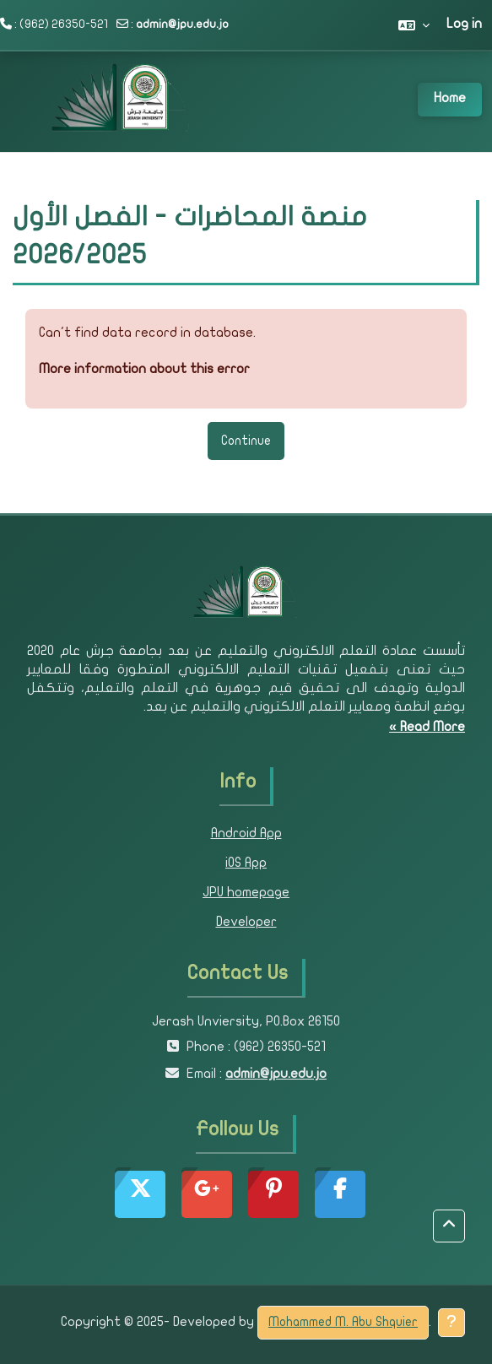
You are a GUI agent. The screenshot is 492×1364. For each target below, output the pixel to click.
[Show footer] (451, 1322)
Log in (464, 24)
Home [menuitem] (450, 99)
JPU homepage (246, 893)
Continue (246, 441)
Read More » (427, 727)
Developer (246, 922)
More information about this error (144, 370)
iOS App (246, 863)
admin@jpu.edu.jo (182, 24)
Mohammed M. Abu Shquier (343, 1323)
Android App (246, 834)
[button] (414, 25)
